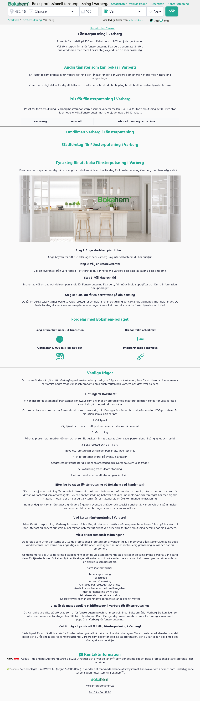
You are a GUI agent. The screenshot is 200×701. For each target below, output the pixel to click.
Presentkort (157, 4)
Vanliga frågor (138, 4)
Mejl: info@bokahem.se (100, 686)
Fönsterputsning (31, 20)
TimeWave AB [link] (47, 669)
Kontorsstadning (178, 4)
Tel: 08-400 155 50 (100, 692)
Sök (172, 11)
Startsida (14, 20)
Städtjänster (119, 4)
